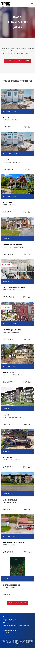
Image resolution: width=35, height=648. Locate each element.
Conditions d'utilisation (19, 642)
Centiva (20, 646)
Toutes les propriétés (17, 603)
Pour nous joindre (22, 60)
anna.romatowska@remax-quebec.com (18, 625)
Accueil (8, 60)
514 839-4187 (9, 624)
